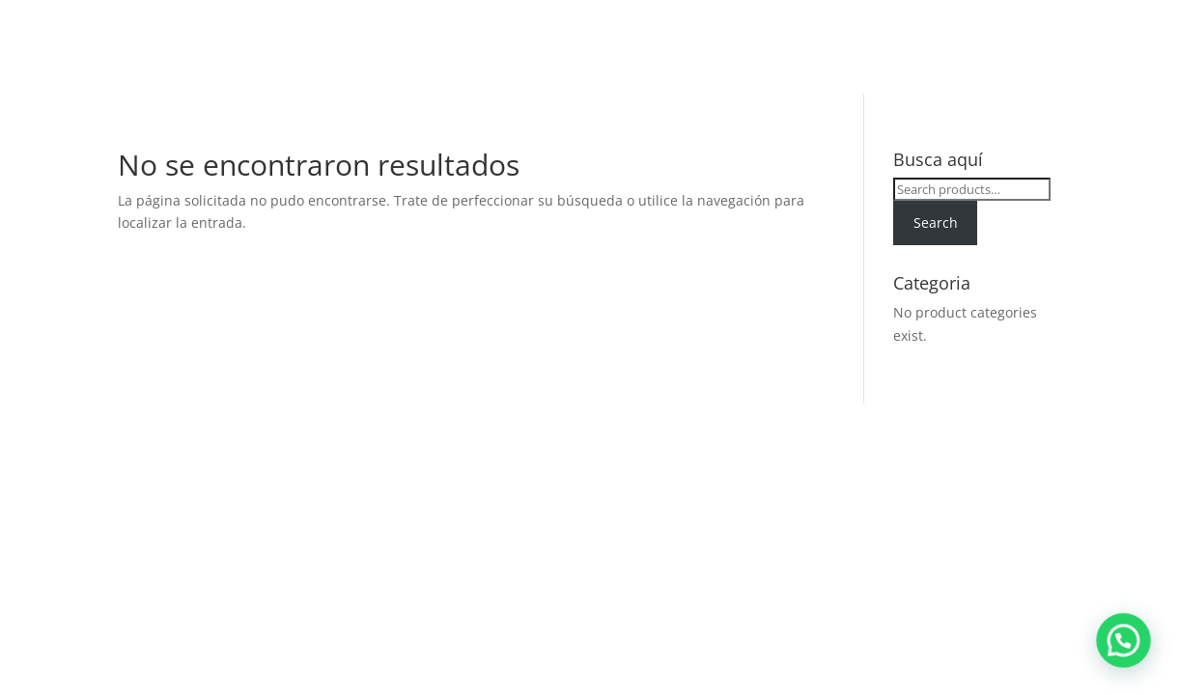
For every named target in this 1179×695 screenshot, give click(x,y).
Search (935, 222)
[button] (1131, 660)
